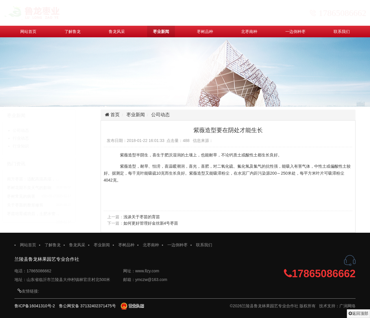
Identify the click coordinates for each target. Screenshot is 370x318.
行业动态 (33, 138)
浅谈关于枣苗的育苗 (143, 217)
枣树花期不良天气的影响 (41, 187)
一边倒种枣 (295, 31)
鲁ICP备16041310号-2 (34, 306)
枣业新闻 (161, 31)
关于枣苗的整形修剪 (37, 205)
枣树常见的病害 (33, 196)
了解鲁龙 (72, 31)
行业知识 (33, 146)
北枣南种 (249, 31)
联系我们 (342, 31)
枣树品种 (205, 31)
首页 (115, 114)
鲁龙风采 (117, 31)
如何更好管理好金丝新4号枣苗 (152, 223)
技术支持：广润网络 (337, 306)
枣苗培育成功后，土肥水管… (45, 213)
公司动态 (33, 130)
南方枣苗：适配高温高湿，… (45, 179)
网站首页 (28, 31)
